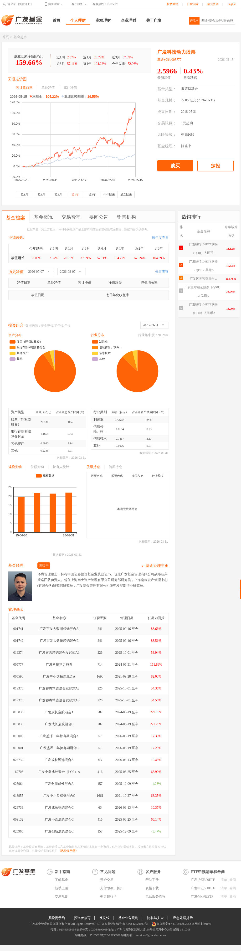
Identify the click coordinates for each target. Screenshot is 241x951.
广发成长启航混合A (59, 712)
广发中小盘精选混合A (59, 676)
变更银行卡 (108, 896)
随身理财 (54, 4)
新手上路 (61, 888)
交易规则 (61, 896)
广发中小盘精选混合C (59, 795)
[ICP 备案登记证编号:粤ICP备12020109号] (122, 923)
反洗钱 (104, 918)
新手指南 (62, 872)
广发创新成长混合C (59, 831)
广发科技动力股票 (59, 664)
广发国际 (193, 4)
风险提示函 (56, 918)
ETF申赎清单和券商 (208, 872)
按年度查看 (160, 237)
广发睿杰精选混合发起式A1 (59, 652)
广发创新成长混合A (59, 784)
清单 (223, 880)
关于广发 (153, 20)
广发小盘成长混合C (59, 819)
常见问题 (107, 872)
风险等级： (166, 135)
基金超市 (20, 37)
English (231, 4)
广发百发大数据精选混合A (59, 629)
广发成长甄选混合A (59, 760)
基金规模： (166, 100)
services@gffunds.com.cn (150, 935)
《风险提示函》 (68, 851)
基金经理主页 (157, 566)
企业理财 (128, 20)
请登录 (11, 4)
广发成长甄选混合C (59, 807)
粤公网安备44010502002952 (174, 923)
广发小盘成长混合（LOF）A (59, 772)
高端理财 (103, 20)
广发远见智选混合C (203, 278)
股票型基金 (189, 89)
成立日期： (166, 112)
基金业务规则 (128, 918)
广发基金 (21, 20)
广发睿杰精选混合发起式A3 (59, 700)
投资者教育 (82, 918)
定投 (215, 166)
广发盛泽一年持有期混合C (59, 748)
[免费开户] (25, 4)
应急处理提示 (183, 918)
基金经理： (166, 146)
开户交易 (106, 880)
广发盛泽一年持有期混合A (59, 736)
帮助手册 (152, 880)
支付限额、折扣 (111, 888)
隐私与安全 (155, 918)
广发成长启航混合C (59, 724)
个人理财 (78, 20)
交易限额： (166, 123)
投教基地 (172, 4)
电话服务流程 (155, 896)
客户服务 (77, 4)
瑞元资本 (213, 4)
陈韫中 (186, 146)
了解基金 (61, 880)
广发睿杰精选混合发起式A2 (59, 688)
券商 (232, 880)
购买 (175, 165)
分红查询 (162, 271)
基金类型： (166, 89)
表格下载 (152, 888)
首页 (56, 20)
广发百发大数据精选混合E (59, 641)
